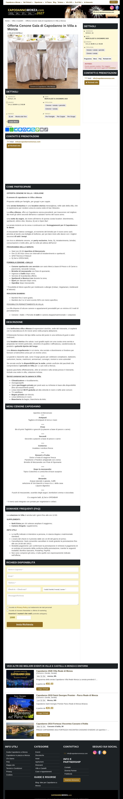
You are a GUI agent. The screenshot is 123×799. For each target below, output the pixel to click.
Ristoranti (39, 765)
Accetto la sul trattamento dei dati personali (29, 607)
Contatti (68, 767)
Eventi (37, 752)
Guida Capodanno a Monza (17, 752)
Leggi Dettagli (43, 689)
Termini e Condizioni (14, 768)
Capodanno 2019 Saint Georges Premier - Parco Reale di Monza (67, 695)
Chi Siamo (10, 759)
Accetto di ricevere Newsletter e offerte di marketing (26, 610)
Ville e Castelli (15, 33)
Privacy (9, 772)
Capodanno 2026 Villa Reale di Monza (54, 671)
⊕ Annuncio (88, 2)
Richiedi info (107, 59)
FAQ (99, 59)
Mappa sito (10, 765)
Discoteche (39, 755)
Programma (88, 59)
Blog (54, 2)
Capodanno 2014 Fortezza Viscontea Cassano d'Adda (62, 724)
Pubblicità (68, 774)
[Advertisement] (42, 166)
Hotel (37, 759)
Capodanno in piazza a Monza (18, 755)
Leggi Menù (13, 121)
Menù (95, 59)
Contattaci (112, 68)
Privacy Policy (22, 607)
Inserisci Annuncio (72, 780)
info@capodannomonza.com (103, 12)
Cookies (9, 775)
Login (114, 2)
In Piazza (48, 2)
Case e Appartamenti (43, 772)
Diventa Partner (71, 771)
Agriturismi (39, 762)
